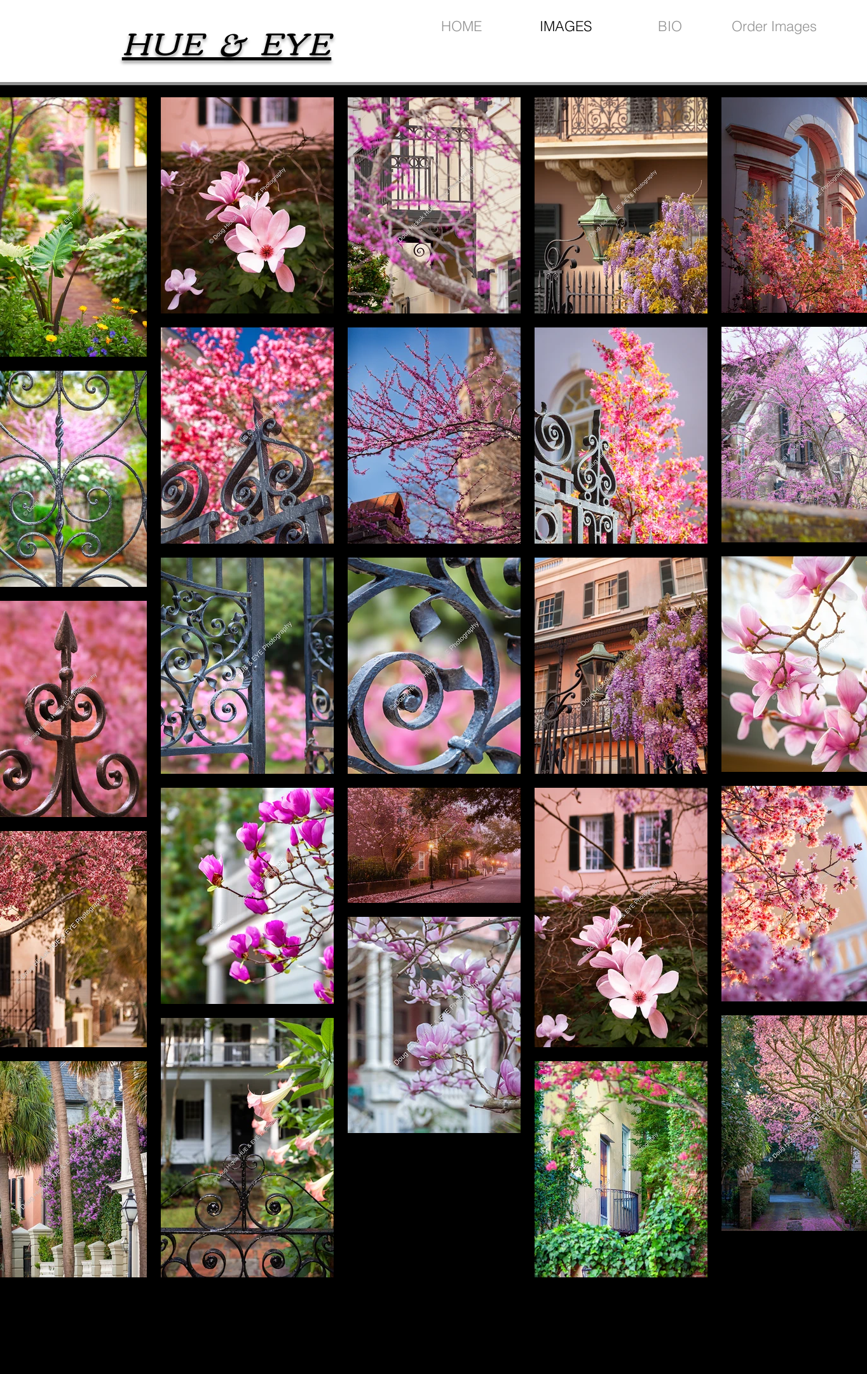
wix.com (526, 1329)
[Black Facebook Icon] (773, 1321)
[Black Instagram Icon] (795, 1321)
